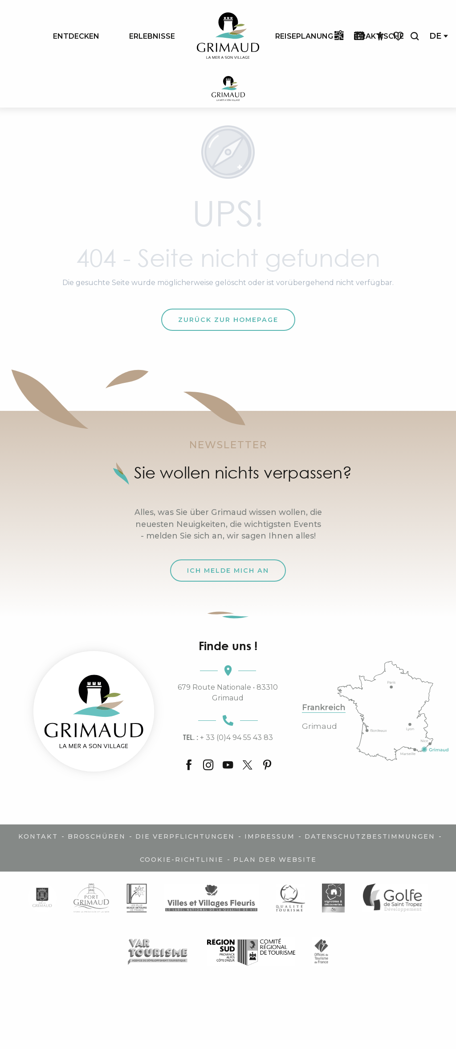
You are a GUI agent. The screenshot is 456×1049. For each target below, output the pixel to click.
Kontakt (38, 836)
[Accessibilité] (380, 36)
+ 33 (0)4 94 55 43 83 (228, 737)
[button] (414, 36)
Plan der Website (275, 860)
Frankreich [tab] (324, 707)
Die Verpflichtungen (185, 836)
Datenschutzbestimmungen (370, 836)
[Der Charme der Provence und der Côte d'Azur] (228, 90)
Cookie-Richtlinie (182, 860)
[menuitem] (76, 36)
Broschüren (97, 836)
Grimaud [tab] (319, 726)
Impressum (269, 836)
